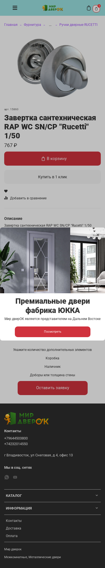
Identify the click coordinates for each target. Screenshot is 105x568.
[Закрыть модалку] (98, 235)
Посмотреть (52, 331)
